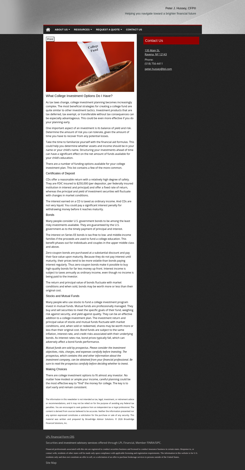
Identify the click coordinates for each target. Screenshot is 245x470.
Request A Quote (108, 29)
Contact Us (134, 29)
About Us (61, 29)
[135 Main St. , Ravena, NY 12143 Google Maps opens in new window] (156, 52)
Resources (82, 29)
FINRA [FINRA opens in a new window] (150, 443)
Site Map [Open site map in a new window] (51, 463)
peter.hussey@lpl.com (158, 69)
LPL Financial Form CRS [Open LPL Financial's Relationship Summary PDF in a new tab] (60, 437)
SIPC (158, 443)
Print (50, 39)
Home (48, 29)
